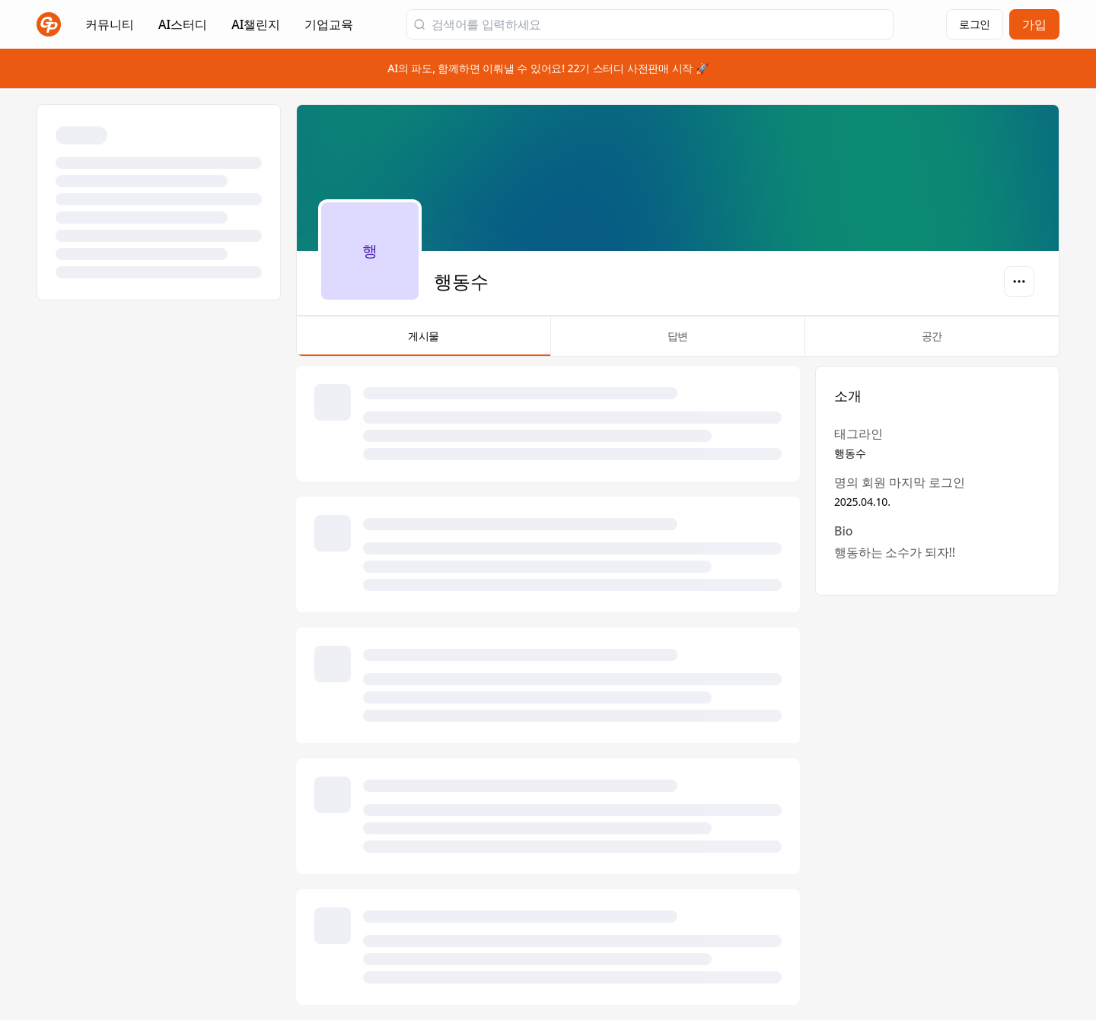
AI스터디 (182, 24)
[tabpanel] (677, 685)
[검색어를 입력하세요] (659, 24)
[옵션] (1019, 281)
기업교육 (328, 29)
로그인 (974, 24)
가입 (1034, 24)
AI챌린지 (255, 29)
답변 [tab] (677, 342)
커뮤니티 (109, 24)
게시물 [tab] (423, 342)
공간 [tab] (932, 342)
